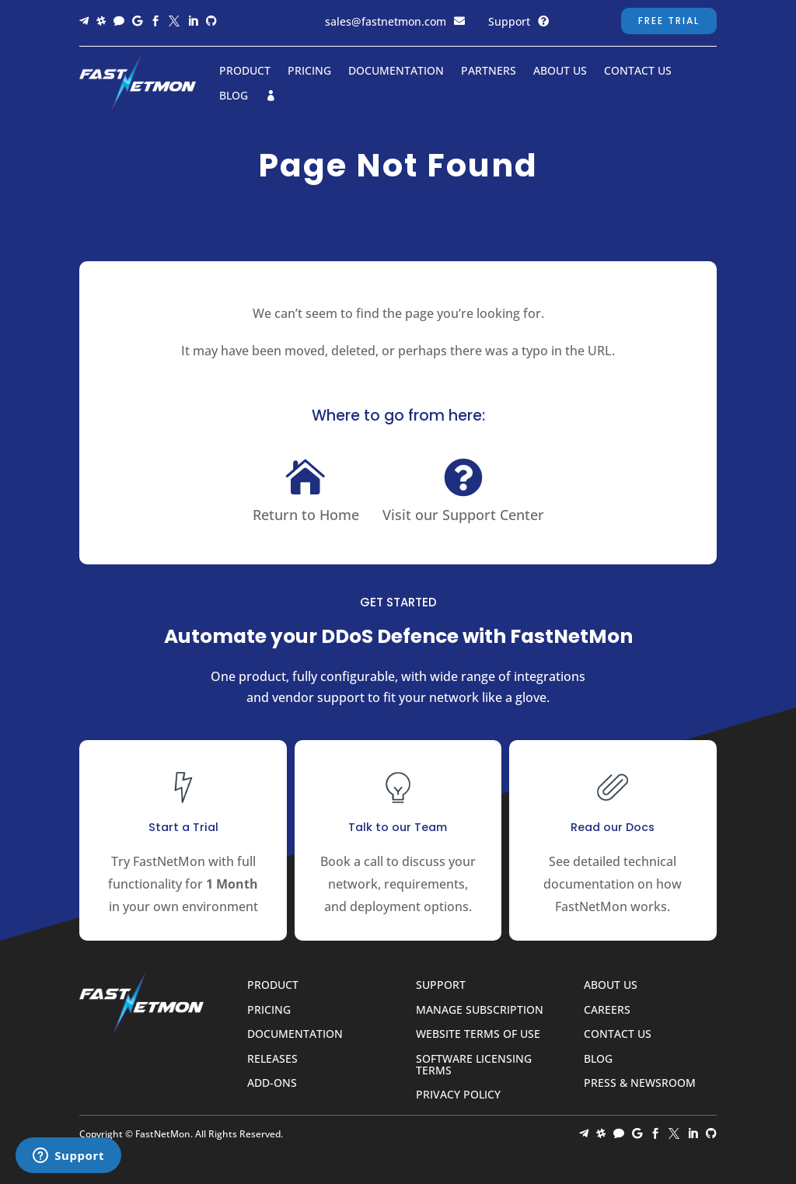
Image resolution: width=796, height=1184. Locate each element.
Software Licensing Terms (474, 1065)
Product (245, 71)
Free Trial (669, 20)
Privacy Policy (458, 1095)
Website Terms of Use (478, 1034)
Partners (488, 71)
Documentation (396, 71)
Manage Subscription (479, 1010)
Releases (272, 1059)
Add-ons (272, 1083)
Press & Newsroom (640, 1083)
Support (509, 21)
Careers (607, 1010)
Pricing (309, 71)
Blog (233, 96)
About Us (560, 71)
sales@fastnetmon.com (385, 21)
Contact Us (638, 71)
